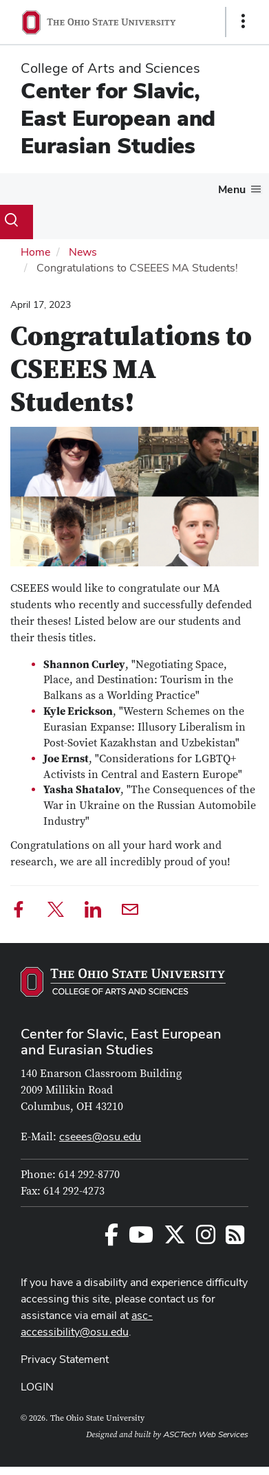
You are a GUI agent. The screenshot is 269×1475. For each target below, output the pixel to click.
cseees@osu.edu (100, 1136)
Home (35, 252)
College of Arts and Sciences (110, 68)
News (83, 252)
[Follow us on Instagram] (205, 1239)
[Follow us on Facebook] (111, 1239)
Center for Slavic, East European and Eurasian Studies (118, 117)
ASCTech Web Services (205, 1434)
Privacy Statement (65, 1359)
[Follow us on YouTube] (141, 1239)
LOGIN (37, 1386)
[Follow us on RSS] (235, 1239)
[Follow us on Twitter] (175, 1239)
